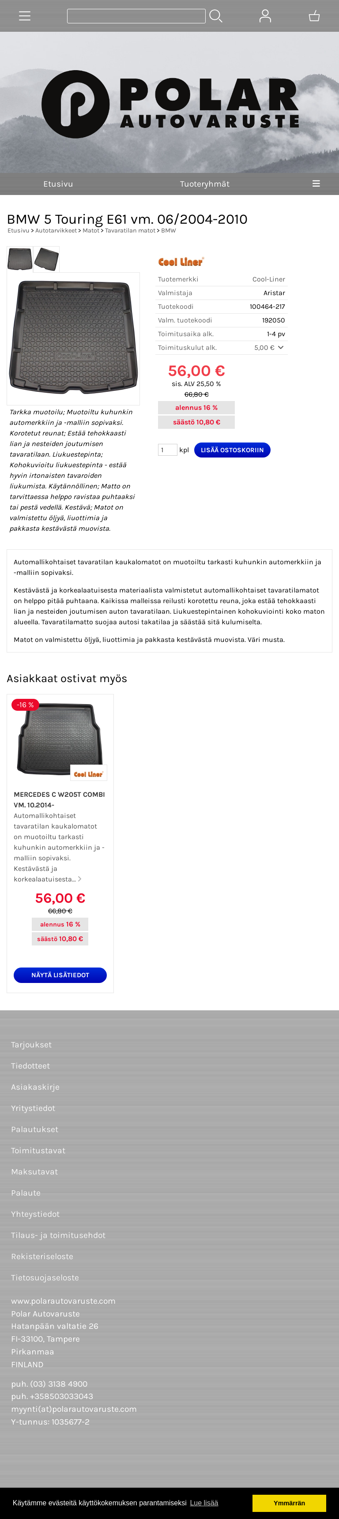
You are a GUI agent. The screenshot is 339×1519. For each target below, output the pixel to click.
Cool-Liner (268, 279)
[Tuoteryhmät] (24, 16)
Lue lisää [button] (204, 1503)
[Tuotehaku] (136, 16)
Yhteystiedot (35, 1214)
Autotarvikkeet (56, 230)
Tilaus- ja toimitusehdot (58, 1235)
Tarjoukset (31, 1044)
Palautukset (34, 1129)
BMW (168, 230)
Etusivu (58, 184)
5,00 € (269, 347)
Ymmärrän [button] (289, 1503)
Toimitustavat (38, 1150)
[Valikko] (316, 184)
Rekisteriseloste (42, 1256)
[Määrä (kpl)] (167, 450)
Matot (91, 230)
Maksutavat (34, 1171)
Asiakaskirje (35, 1087)
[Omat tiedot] (265, 16)
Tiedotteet (30, 1066)
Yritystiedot (33, 1108)
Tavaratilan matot (130, 230)
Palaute (26, 1193)
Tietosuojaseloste (45, 1277)
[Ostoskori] (314, 16)
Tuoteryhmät (205, 184)
